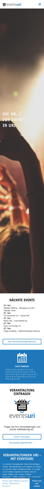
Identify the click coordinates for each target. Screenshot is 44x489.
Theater (8, 379)
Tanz (32, 377)
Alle (6, 370)
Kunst (19, 374)
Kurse (26, 374)
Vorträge (16, 379)
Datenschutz (14, 483)
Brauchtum (26, 370)
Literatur (33, 374)
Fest (15, 372)
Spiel (21, 377)
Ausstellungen (15, 370)
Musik (9, 377)
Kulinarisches (10, 374)
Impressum (6, 486)
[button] (40, 4)
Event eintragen (22, 437)
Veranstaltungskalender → (22, 443)
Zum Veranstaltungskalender (22, 342)
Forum (21, 372)
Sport (27, 377)
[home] (18, 4)
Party (15, 377)
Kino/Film (30, 372)
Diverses (8, 372)
